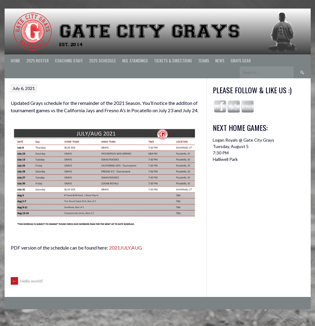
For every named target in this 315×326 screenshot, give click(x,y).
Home (15, 60)
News (219, 60)
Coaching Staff (69, 60)
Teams (203, 60)
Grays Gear (241, 60)
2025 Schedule (102, 60)
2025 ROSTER (37, 60)
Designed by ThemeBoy (290, 313)
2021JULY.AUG (125, 247)
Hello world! (27, 280)
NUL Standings (135, 60)
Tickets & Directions (173, 60)
